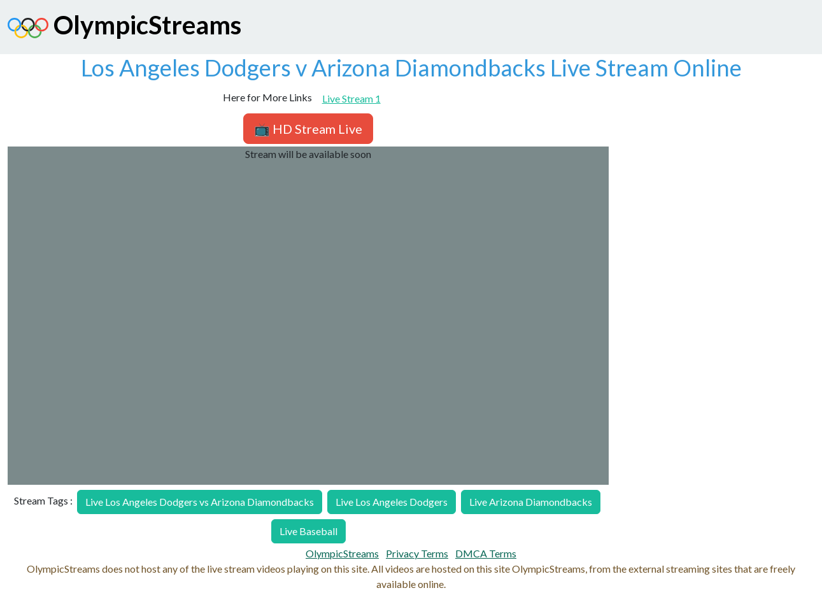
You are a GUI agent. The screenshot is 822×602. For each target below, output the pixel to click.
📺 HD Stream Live (308, 128)
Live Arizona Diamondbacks (530, 502)
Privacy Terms (417, 553)
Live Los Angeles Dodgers (392, 502)
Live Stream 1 (351, 98)
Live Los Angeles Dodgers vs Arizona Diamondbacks (199, 502)
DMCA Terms (485, 553)
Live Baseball (308, 531)
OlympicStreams (124, 28)
